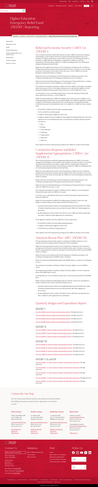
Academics (51, 6)
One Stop (4, 11)
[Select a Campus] (15, 452)
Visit (69, 1)
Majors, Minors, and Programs (58, 454)
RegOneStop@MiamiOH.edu (39, 422)
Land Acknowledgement (34, 479)
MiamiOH (15, 36)
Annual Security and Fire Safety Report (82, 479)
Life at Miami (78, 6)
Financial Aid (30, 36)
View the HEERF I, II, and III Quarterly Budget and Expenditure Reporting (57, 362)
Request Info (63, 1)
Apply (86, 6)
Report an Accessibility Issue (66, 479)
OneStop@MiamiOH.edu (18, 422)
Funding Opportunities (41, 36)
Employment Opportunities (57, 457)
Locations (75, 1)
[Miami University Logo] (10, 5)
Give (88, 1)
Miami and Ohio (31, 457)
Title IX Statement (54, 479)
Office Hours (15, 433)
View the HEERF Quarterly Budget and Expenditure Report (53, 312)
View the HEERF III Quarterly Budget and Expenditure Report (54, 344)
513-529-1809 (17, 468)
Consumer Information (22, 479)
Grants (8, 47)
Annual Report (31, 454)
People (52, 452)
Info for (82, 1)
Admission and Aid (61, 6)
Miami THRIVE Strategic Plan (35, 452)
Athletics (70, 6)
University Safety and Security (58, 459)
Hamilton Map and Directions (36, 430)
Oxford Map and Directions (16, 430)
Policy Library (57, 481)
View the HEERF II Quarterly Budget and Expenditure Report (54, 330)
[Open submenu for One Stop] (24, 11)
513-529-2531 (20, 471)
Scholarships (9, 41)
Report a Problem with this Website (45, 481)
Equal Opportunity (11, 479)
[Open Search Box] (92, 1)
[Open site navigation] (92, 6)
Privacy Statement (44, 479)
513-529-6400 (16, 473)
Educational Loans (11, 44)
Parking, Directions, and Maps (58, 461)
